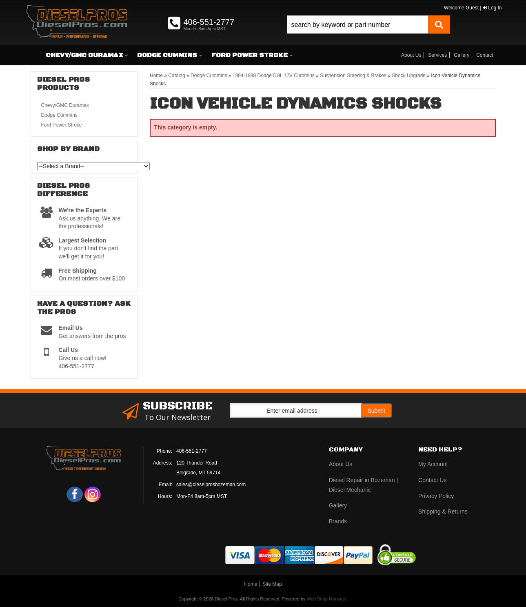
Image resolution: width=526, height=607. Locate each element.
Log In (492, 8)
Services (437, 55)
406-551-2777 (191, 451)
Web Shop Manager (326, 598)
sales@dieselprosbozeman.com (211, 484)
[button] (368, 33)
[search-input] (357, 24)
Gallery (461, 55)
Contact (484, 55)
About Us (411, 55)
